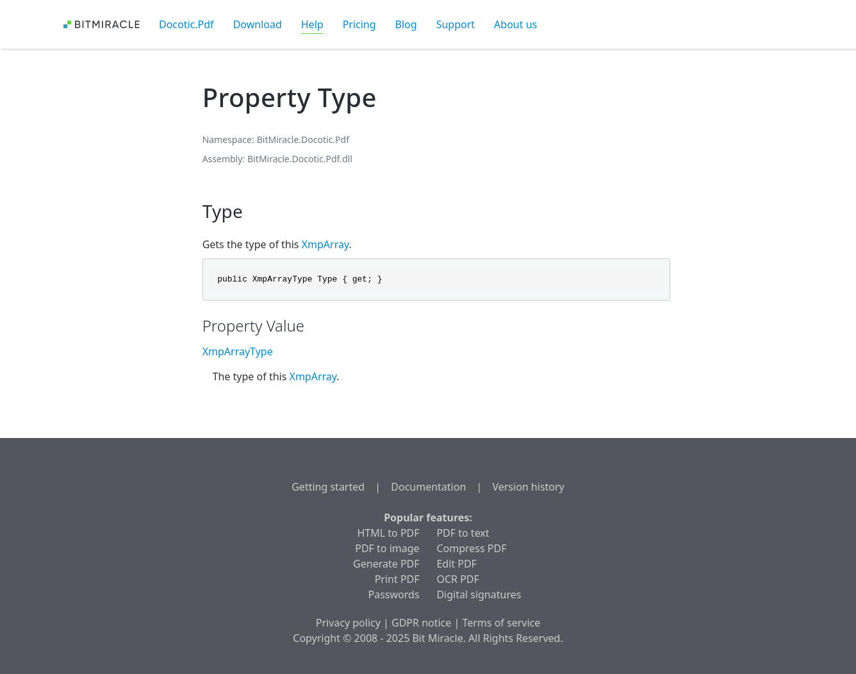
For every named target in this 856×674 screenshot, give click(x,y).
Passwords (394, 594)
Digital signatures (478, 594)
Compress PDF (471, 548)
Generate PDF (386, 564)
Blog (406, 24)
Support (455, 24)
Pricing (359, 24)
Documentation (428, 487)
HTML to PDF (388, 533)
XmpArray (325, 244)
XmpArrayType (237, 351)
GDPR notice (421, 623)
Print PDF (397, 579)
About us (515, 24)
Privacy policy (348, 623)
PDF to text (462, 533)
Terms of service (501, 623)
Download (257, 24)
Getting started (328, 487)
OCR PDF (457, 579)
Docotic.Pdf (186, 24)
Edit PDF (456, 564)
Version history (528, 487)
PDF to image (387, 548)
